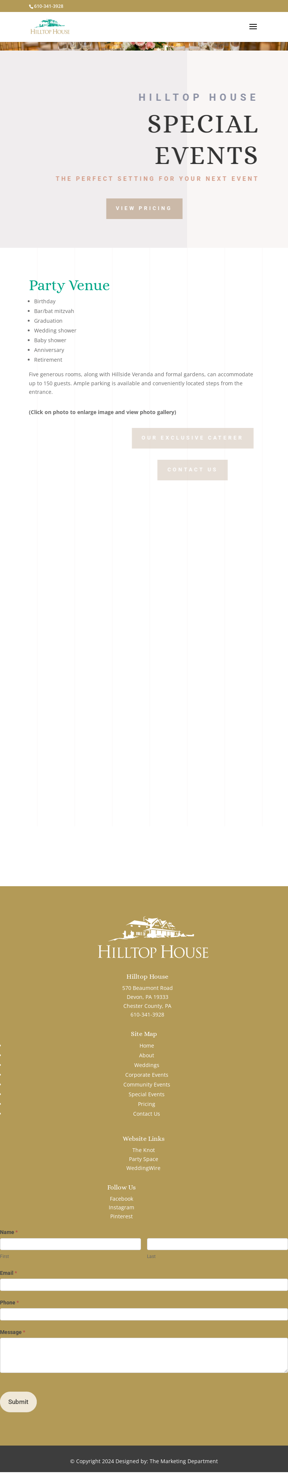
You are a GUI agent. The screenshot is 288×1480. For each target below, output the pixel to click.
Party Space (143, 1159)
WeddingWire (143, 1167)
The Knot (143, 1150)
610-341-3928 (48, 6)
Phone (9, 1303)
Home (147, 1045)
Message (12, 1332)
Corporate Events (146, 1074)
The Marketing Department (184, 1461)
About (146, 1055)
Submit (18, 1401)
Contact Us (228, 469)
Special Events (147, 1094)
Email (8, 1273)
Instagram (121, 1207)
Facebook (121, 1198)
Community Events (146, 1084)
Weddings (146, 1065)
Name (9, 1232)
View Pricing (163, 208)
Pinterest (121, 1216)
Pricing (146, 1103)
